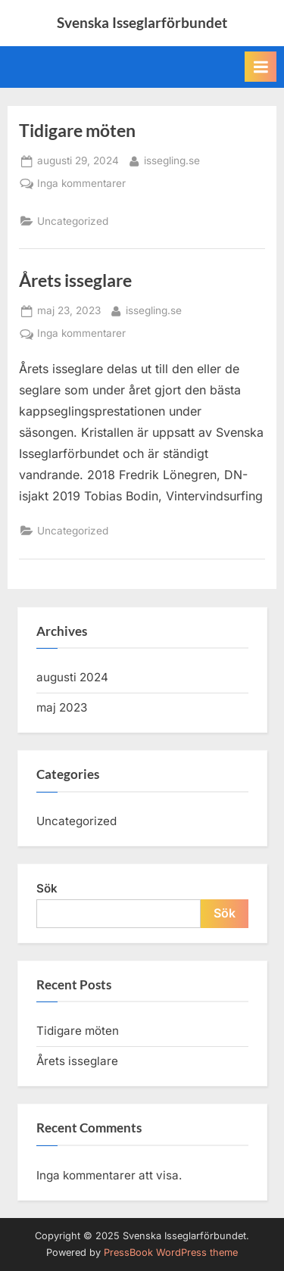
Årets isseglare (75, 280)
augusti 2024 (72, 677)
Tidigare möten (77, 130)
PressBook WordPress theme (171, 1252)
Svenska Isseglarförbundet (142, 22)
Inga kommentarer (81, 184)
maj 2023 (61, 707)
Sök (47, 888)
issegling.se (172, 159)
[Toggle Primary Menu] (260, 66)
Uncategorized (72, 221)
